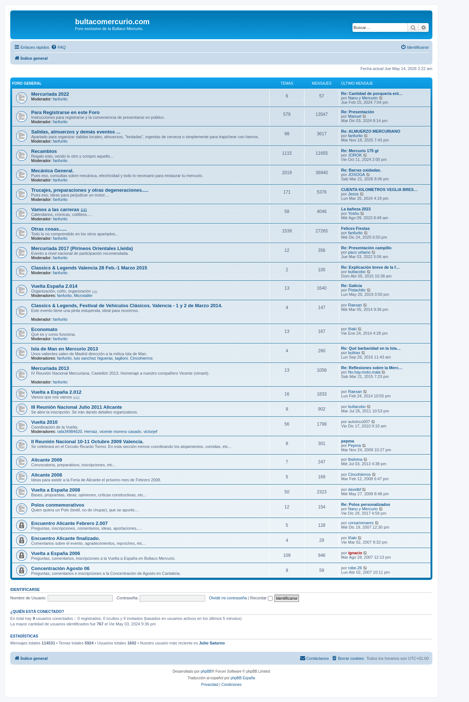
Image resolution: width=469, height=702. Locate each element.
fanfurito (60, 99)
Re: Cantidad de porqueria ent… (372, 93)
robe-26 (355, 568)
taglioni (121, 358)
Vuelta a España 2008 (55, 490)
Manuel (354, 116)
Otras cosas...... (49, 229)
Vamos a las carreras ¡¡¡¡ (59, 209)
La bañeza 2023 (356, 209)
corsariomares (361, 523)
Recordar (261, 598)
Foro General (27, 83)
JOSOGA (356, 174)
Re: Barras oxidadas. (361, 170)
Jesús (353, 194)
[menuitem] (58, 47)
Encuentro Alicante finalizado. (65, 538)
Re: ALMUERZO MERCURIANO (370, 131)
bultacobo (357, 271)
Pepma (354, 445)
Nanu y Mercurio (363, 98)
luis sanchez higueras (93, 358)
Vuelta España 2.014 (54, 286)
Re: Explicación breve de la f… (370, 267)
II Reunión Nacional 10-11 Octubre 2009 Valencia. (87, 441)
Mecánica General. (52, 170)
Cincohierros (141, 358)
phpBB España (242, 678)
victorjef (150, 431)
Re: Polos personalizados (365, 504)
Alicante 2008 (46, 475)
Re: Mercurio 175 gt (359, 150)
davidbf (354, 489)
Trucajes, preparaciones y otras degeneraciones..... (89, 190)
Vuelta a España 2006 (55, 553)
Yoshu (353, 213)
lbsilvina (355, 459)
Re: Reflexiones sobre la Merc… (372, 367)
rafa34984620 (69, 431)
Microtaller (83, 295)
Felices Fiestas (355, 228)
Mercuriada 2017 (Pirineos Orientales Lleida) (82, 248)
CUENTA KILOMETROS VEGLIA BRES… (379, 189)
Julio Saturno (212, 643)
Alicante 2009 (46, 460)
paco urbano (359, 252)
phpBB (206, 671)
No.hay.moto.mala (364, 372)
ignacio (355, 553)
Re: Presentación (357, 112)
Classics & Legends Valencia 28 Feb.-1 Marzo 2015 (89, 268)
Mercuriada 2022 (50, 94)
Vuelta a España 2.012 (56, 392)
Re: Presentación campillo (366, 248)
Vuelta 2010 (44, 422)
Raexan (355, 305)
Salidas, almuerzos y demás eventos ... (75, 132)
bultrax (354, 352)
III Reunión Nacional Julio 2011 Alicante (76, 407)
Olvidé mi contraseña (228, 598)
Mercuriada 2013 (50, 368)
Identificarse (25, 589)
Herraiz (90, 431)
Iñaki (352, 329)
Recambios (44, 151)
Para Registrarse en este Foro (65, 112)
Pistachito (357, 290)
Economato (44, 329)
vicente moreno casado (120, 431)
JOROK (355, 155)
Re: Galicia (351, 285)
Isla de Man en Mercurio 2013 (64, 349)
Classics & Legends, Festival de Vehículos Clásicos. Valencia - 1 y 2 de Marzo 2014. (126, 305)
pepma (347, 441)
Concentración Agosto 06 (60, 568)
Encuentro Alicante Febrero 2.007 (69, 523)
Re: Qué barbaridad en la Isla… (371, 348)
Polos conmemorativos (57, 505)
